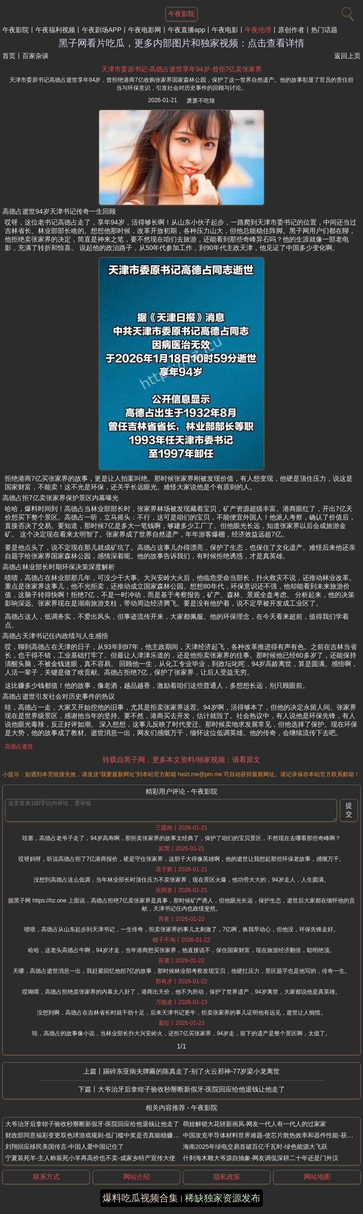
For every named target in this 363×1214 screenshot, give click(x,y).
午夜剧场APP (101, 30)
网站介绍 (136, 1176)
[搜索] (346, 12)
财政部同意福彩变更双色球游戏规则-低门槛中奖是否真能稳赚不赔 (95, 1135)
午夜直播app (186, 30)
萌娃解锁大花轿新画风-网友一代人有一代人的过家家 (254, 1123)
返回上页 (347, 56)
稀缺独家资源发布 (222, 1198)
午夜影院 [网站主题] (181, 13)
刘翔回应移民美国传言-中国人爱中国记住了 (64, 1146)
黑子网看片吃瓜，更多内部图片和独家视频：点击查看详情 (181, 43)
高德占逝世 (19, 746)
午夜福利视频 (55, 30)
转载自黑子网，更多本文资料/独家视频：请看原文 (181, 759)
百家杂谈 (35, 56)
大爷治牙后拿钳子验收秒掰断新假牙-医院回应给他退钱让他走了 (191, 1089)
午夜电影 (225, 30)
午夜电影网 (144, 30)
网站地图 (317, 1176)
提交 (349, 810)
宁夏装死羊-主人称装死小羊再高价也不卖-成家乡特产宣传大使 (90, 1158)
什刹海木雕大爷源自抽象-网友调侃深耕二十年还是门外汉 (260, 1158)
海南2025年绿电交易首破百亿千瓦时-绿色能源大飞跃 (255, 1146)
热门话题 (324, 30)
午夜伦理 (258, 30)
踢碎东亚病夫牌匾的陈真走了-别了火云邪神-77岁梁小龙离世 (191, 1071)
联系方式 (46, 1176)
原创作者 (291, 30)
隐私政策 (227, 1176)
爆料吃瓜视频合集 (140, 1198)
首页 (9, 56)
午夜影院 (15, 30)
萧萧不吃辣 (201, 100)
